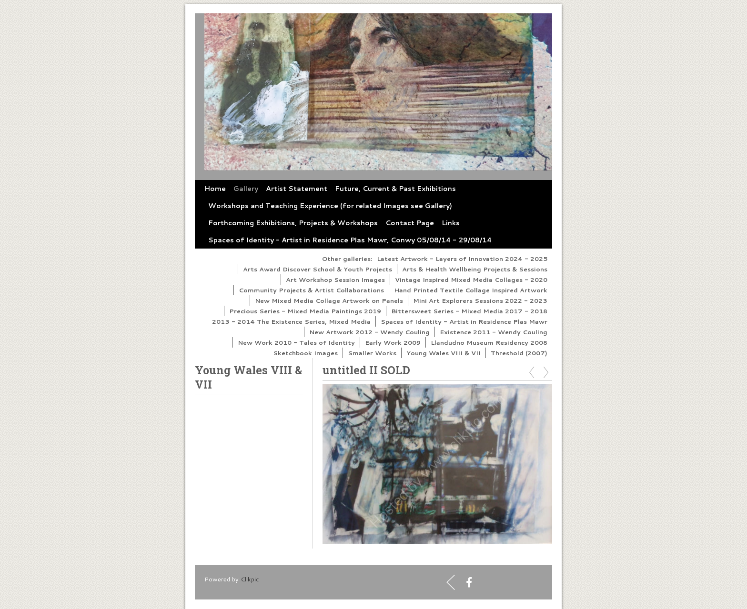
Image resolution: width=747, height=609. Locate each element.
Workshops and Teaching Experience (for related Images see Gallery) (330, 205)
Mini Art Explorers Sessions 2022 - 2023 (480, 300)
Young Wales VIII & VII (443, 353)
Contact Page (409, 223)
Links (451, 223)
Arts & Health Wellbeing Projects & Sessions (474, 269)
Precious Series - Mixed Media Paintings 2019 (305, 311)
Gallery (245, 188)
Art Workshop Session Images (335, 279)
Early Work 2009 (393, 342)
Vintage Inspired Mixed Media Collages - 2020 (471, 279)
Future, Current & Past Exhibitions (395, 188)
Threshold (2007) (519, 353)
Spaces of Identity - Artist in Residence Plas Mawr (464, 321)
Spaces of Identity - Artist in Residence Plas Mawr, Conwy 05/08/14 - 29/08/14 (350, 240)
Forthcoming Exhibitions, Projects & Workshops (293, 223)
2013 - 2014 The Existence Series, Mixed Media (291, 321)
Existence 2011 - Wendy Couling (493, 332)
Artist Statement (296, 188)
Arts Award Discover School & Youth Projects (317, 269)
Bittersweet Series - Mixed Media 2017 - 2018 (469, 311)
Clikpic (250, 579)
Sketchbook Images (305, 353)
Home (215, 188)
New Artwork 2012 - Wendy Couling (369, 332)
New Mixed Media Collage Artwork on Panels (329, 300)
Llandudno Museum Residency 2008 (489, 342)
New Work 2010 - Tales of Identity (296, 342)
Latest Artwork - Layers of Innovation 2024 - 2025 (462, 258)
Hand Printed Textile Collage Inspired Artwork (470, 290)
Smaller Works (372, 353)
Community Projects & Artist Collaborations (311, 290)
